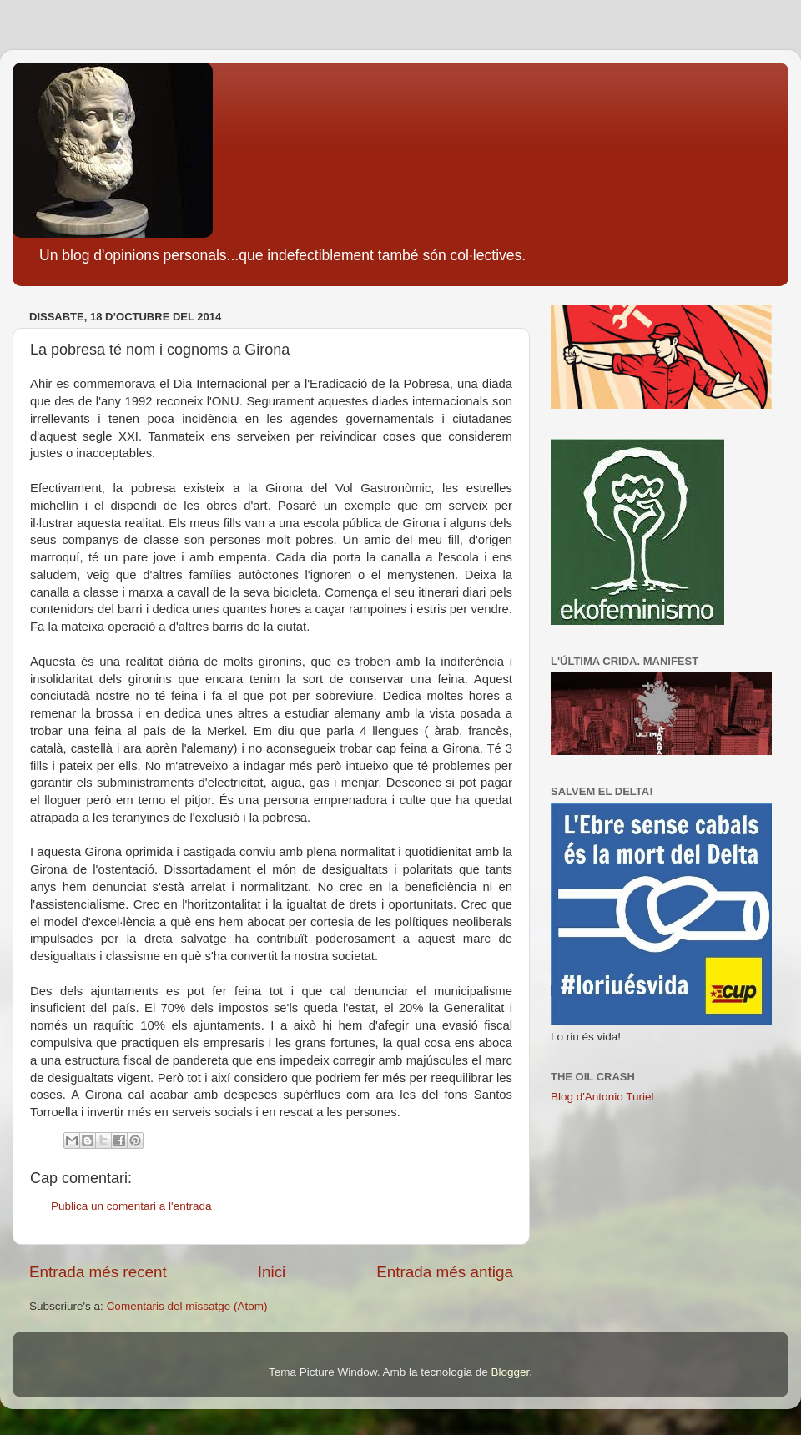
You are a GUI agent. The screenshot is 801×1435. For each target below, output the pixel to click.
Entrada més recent (98, 1272)
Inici (272, 1272)
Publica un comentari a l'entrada (131, 1206)
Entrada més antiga (444, 1272)
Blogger (510, 1372)
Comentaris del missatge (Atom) (187, 1306)
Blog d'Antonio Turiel (602, 1096)
